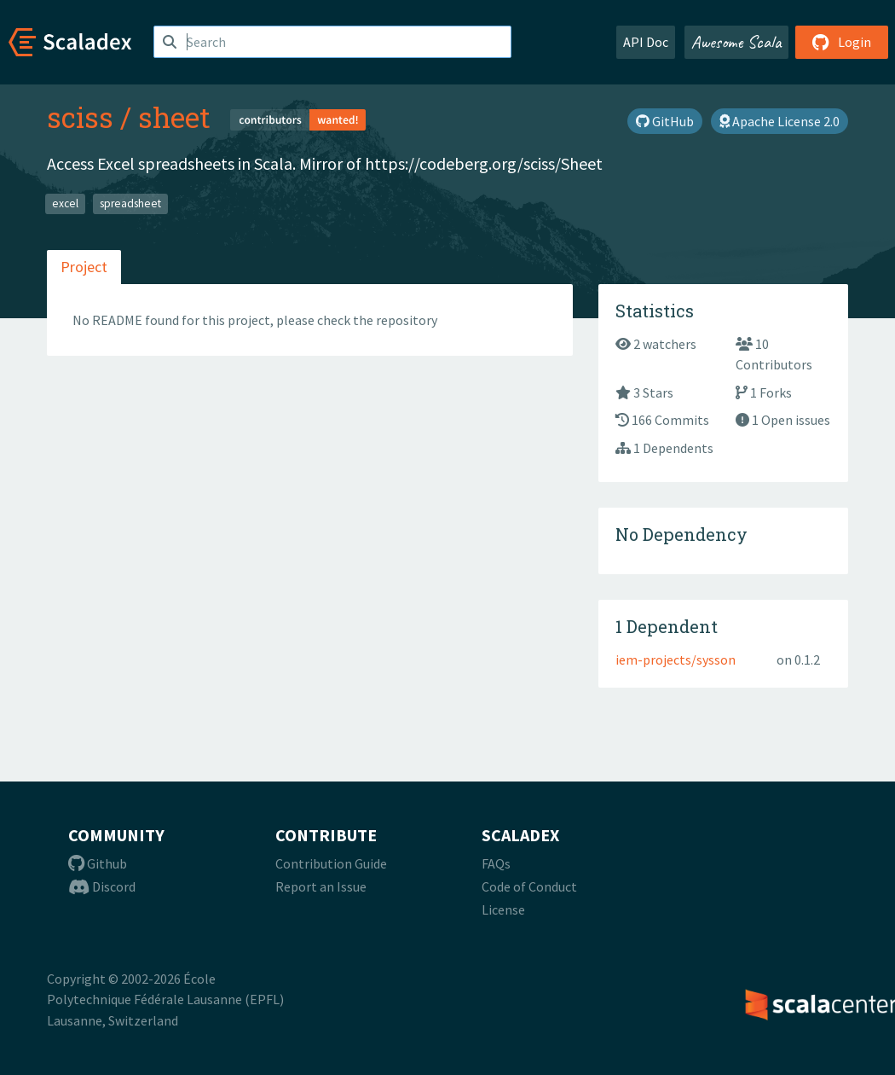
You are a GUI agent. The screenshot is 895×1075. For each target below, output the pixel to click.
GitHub (665, 121)
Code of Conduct (529, 886)
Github (97, 863)
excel (65, 203)
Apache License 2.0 (779, 121)
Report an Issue (321, 886)
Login (841, 41)
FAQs (496, 863)
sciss (80, 117)
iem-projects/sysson (675, 659)
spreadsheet (130, 203)
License (503, 909)
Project (84, 266)
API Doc (645, 41)
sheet (174, 117)
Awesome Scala (736, 42)
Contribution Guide (331, 863)
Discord (102, 886)
